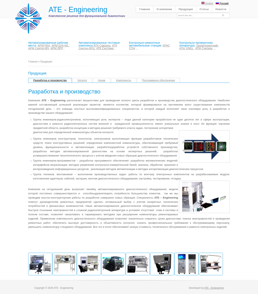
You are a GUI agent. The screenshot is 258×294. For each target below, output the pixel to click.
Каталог (82, 80)
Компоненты (123, 80)
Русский (222, 3)
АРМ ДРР (56, 48)
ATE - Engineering (78, 9)
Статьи (204, 9)
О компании (164, 9)
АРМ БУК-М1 (60, 45)
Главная (144, 9)
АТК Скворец (102, 45)
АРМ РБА (43, 45)
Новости (220, 9)
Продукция (186, 9)
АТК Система (104, 48)
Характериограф (207, 45)
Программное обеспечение (158, 80)
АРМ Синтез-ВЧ (38, 48)
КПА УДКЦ (186, 48)
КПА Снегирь (203, 48)
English (207, 3)
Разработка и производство (50, 80)
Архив (101, 80)
